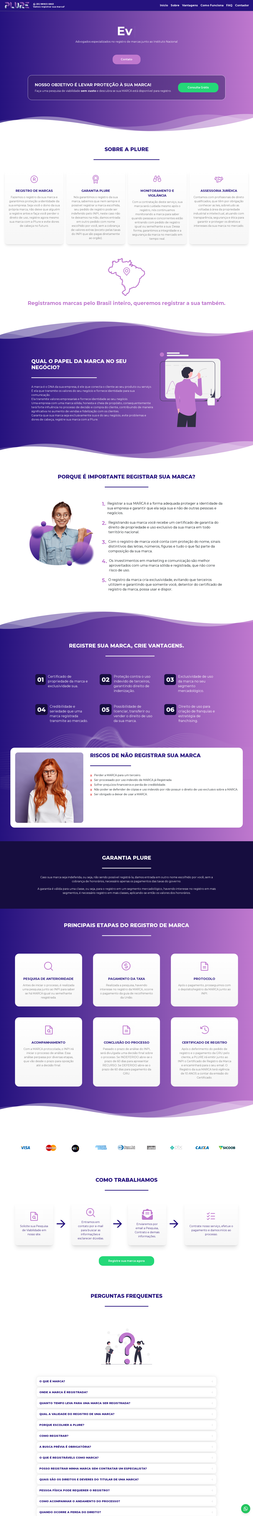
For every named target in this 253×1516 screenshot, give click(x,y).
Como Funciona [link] (212, 5)
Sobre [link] (175, 5)
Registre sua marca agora (126, 1261)
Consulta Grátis (198, 87)
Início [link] (164, 5)
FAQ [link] (229, 5)
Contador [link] (242, 5)
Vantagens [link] (190, 5)
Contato (126, 59)
